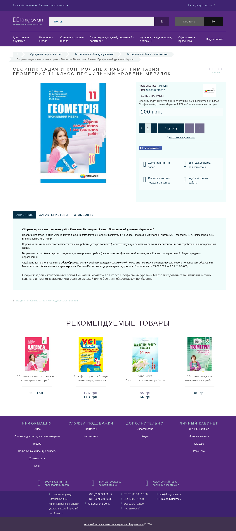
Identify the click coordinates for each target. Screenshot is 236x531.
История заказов (199, 436)
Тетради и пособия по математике (147, 54)
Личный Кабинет (199, 428)
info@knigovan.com (170, 494)
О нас (37, 428)
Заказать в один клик (182, 137)
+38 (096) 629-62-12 (100, 494)
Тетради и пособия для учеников (94, 54)
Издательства (214, 39)
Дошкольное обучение (21, 39)
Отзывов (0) (84, 214)
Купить (171, 128)
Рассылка (199, 451)
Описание (24, 214)
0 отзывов (214, 72)
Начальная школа (46, 39)
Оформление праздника (186, 39)
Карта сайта (91, 436)
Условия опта (37, 458)
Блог (37, 465)
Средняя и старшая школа (72, 39)
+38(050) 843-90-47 (99, 503)
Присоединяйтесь (170, 498)
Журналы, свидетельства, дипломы (156, 39)
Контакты (91, 428)
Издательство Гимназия (65, 300)
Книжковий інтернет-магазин (28, 21)
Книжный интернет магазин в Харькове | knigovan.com (114, 524)
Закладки (198, 443)
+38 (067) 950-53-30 (100, 498)
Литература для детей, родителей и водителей (112, 39)
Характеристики (53, 214)
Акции (145, 436)
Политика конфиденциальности (37, 451)
